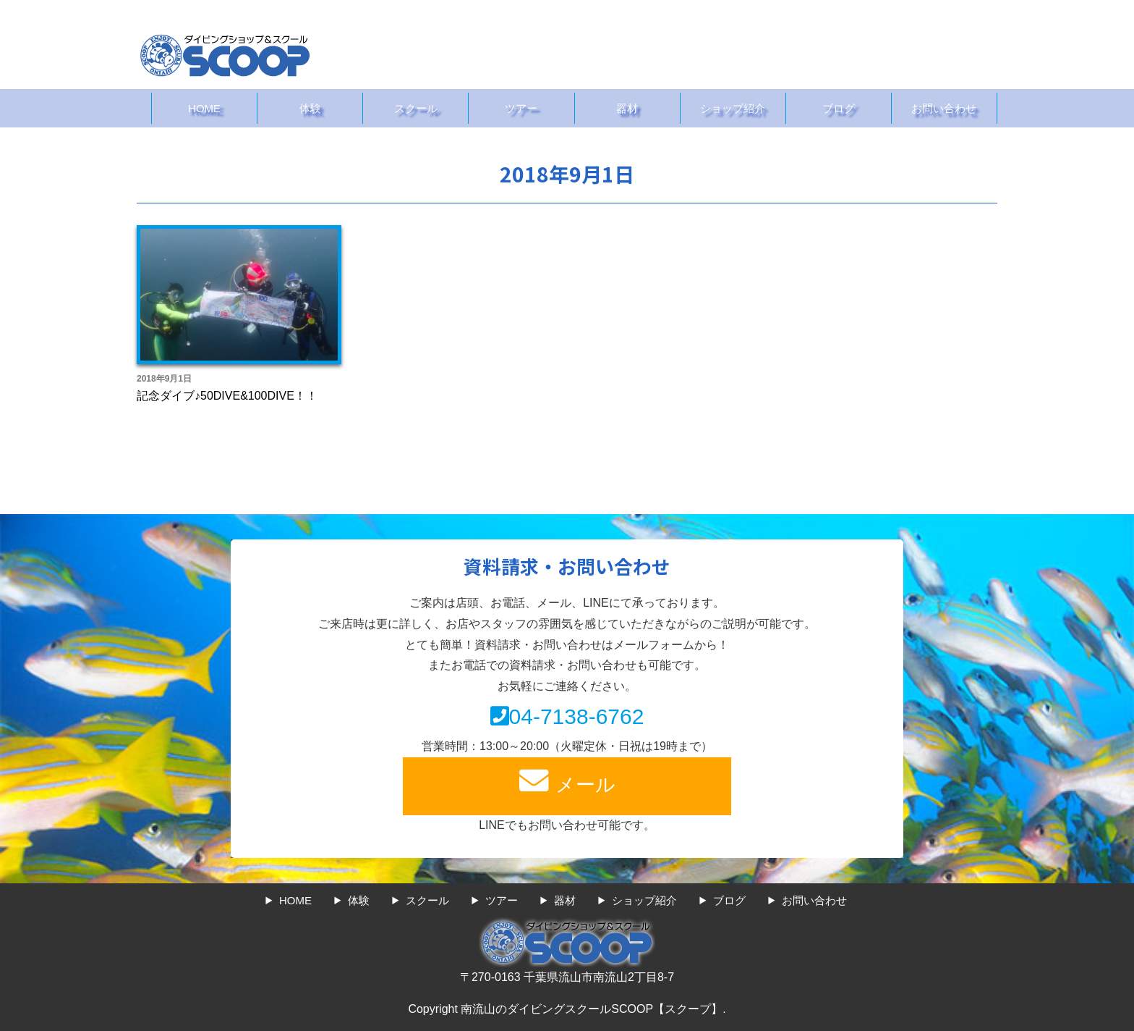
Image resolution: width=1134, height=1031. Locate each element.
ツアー (521, 108)
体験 (310, 108)
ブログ (838, 108)
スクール (416, 108)
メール (567, 781)
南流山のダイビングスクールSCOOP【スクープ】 (591, 1009)
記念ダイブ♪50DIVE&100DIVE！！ (227, 396)
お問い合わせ (943, 108)
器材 (627, 108)
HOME (204, 108)
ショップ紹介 (732, 108)
